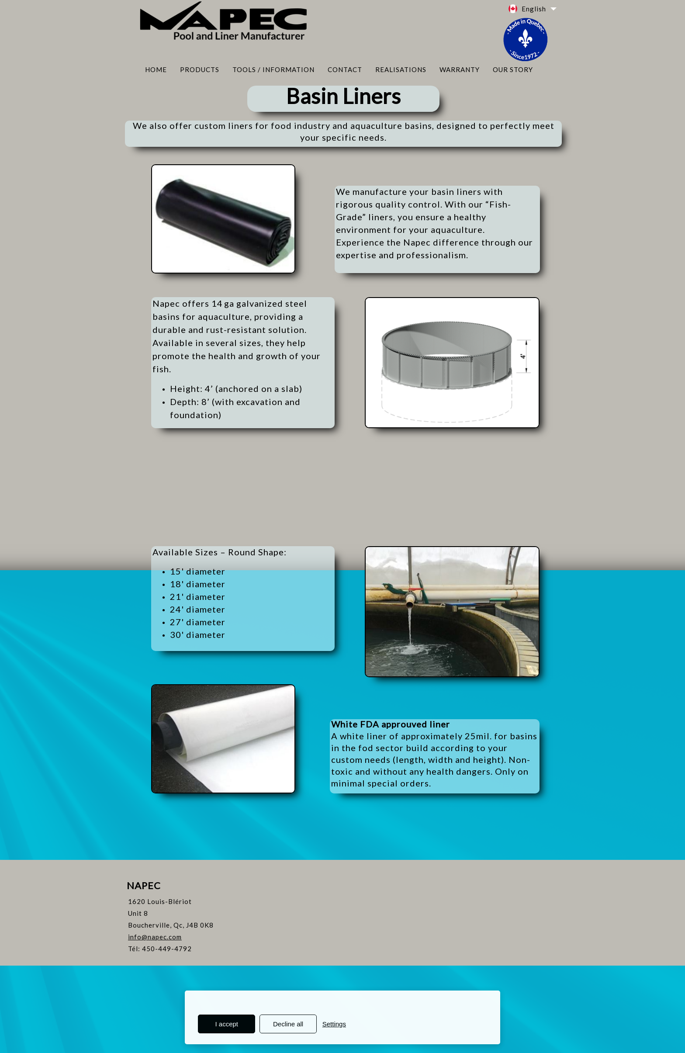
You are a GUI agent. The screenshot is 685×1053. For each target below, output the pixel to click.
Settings (334, 1024)
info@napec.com (155, 937)
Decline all (288, 1024)
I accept (227, 1024)
